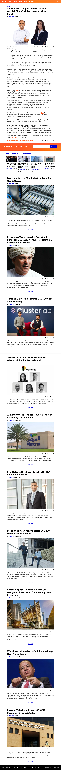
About (20, 1)
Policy (20, 767)
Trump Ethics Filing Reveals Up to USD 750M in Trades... (11, 165)
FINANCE (21, 140)
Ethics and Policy (16, 137)
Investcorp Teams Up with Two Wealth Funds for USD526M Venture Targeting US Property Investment (29, 240)
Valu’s (17, 90)
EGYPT (16, 140)
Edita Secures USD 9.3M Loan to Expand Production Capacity (49, 165)
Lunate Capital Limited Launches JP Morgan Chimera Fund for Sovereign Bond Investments (29, 592)
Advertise (8, 767)
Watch (15, 1)
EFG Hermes (10, 140)
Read (10, 1)
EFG (42, 113)
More (25, 1)
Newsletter (15, 767)
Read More (30, 229)
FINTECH (27, 140)
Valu (31, 140)
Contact (31, 1)
